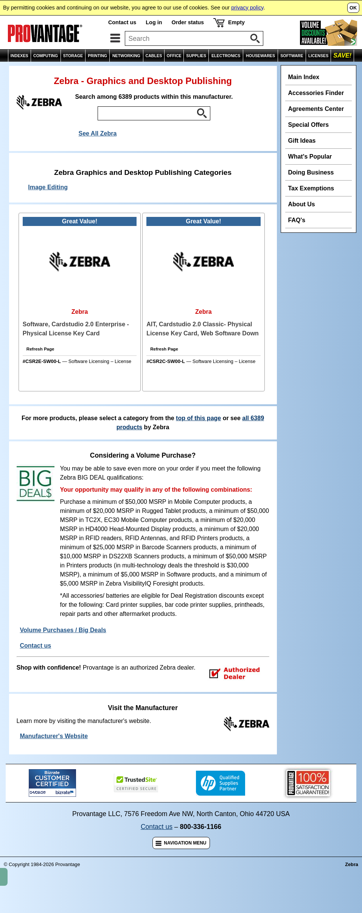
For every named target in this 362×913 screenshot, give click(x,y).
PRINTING (97, 55)
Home (12, 70)
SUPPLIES (196, 55)
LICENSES (318, 55)
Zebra (63, 70)
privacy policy (247, 8)
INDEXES (19, 55)
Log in (154, 22)
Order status (187, 22)
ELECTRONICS (225, 55)
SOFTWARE (291, 55)
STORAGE (73, 55)
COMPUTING (45, 55)
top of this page (198, 435)
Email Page (272, 70)
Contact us (122, 22)
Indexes (37, 70)
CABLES (153, 55)
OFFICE (174, 55)
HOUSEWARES (260, 55)
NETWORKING (126, 55)
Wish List (305, 70)
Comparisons (340, 70)
